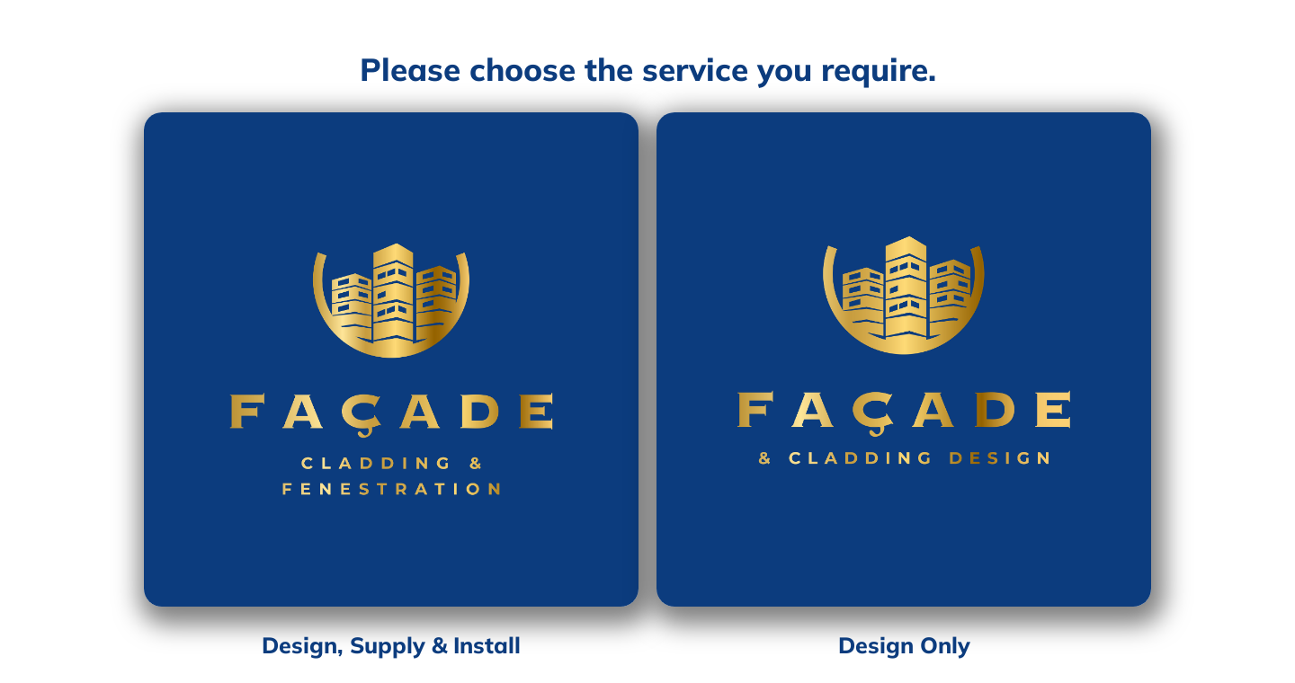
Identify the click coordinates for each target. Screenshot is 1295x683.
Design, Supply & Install (391, 645)
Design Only (904, 645)
